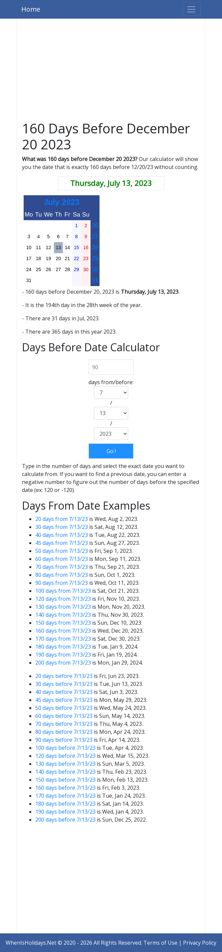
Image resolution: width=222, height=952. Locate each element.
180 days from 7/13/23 (63, 646)
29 (95, 258)
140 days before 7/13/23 (65, 771)
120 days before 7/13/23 (65, 755)
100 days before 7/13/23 (65, 747)
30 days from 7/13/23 (61, 527)
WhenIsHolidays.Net (31, 942)
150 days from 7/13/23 (63, 622)
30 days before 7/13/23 (64, 684)
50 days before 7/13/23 (64, 708)
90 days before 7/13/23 (64, 739)
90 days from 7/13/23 (61, 582)
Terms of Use (160, 942)
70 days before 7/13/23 (64, 723)
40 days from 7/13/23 (61, 535)
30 (95, 269)
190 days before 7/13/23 (65, 811)
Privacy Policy (199, 942)
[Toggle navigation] (191, 9)
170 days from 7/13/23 (63, 638)
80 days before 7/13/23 (64, 731)
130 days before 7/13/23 (65, 763)
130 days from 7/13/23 (63, 606)
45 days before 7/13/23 (64, 700)
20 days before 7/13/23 (64, 676)
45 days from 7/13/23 (61, 543)
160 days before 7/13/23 (65, 787)
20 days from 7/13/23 (61, 519)
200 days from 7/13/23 (63, 662)
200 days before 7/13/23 (65, 819)
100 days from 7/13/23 (63, 590)
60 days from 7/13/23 (61, 558)
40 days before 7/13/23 (64, 692)
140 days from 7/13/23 (63, 614)
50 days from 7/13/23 (61, 551)
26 (95, 225)
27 (95, 236)
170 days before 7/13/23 (65, 795)
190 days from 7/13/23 (63, 654)
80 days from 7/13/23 (61, 574)
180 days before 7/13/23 (65, 803)
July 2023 (62, 202)
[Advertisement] (111, 71)
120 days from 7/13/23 (63, 598)
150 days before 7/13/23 (65, 779)
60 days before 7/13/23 (64, 715)
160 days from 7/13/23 (63, 630)
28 (95, 247)
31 (95, 280)
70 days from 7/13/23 (61, 566)
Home (30, 9)
